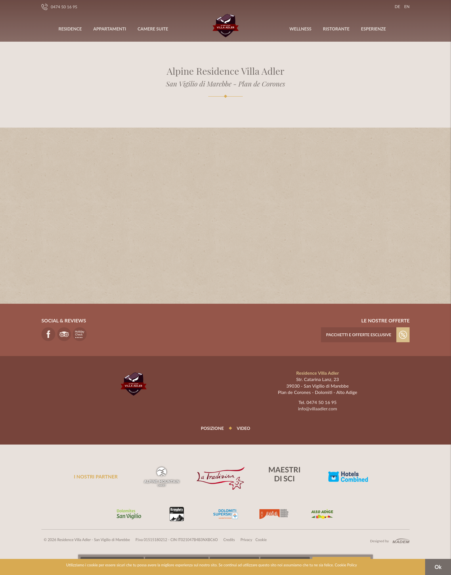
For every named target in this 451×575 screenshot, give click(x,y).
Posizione (212, 428)
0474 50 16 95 (59, 7)
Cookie (261, 539)
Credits (229, 539)
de (397, 6)
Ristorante (336, 28)
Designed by (379, 541)
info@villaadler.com (317, 408)
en (407, 6)
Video (243, 428)
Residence (70, 28)
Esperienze (373, 28)
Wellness (300, 28)
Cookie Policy (346, 565)
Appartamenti (109, 28)
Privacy (246, 539)
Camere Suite (152, 28)
